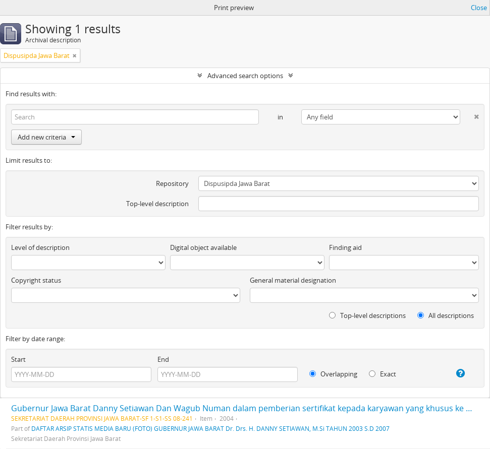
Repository (172, 183)
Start (18, 359)
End (163, 359)
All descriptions (445, 315)
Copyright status (36, 280)
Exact (382, 373)
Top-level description (157, 203)
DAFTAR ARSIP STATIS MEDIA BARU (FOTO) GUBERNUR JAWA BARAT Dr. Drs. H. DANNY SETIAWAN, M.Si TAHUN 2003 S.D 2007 (210, 428)
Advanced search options (245, 75)
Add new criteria (46, 137)
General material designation (293, 280)
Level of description (40, 247)
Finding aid (345, 247)
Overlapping (333, 373)
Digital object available (203, 247)
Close (479, 7)
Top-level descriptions (367, 315)
